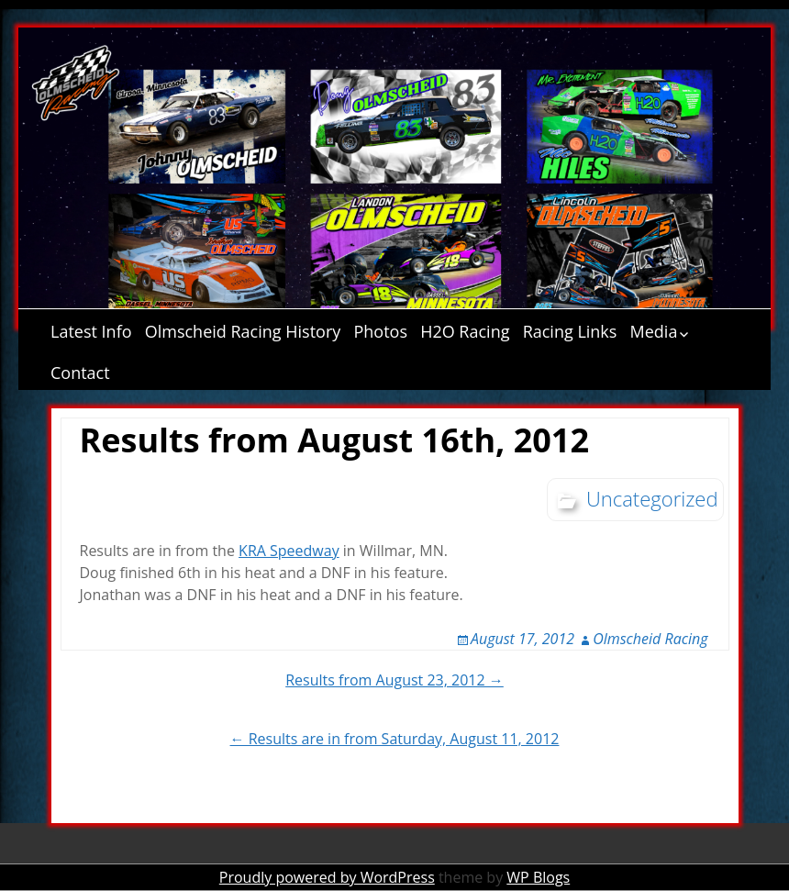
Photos (380, 331)
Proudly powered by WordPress (327, 877)
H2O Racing (464, 331)
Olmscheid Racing (650, 639)
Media (654, 331)
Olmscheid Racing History (243, 331)
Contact (80, 373)
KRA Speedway (289, 550)
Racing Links (570, 331)
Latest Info (91, 331)
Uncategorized (652, 498)
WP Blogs (538, 877)
